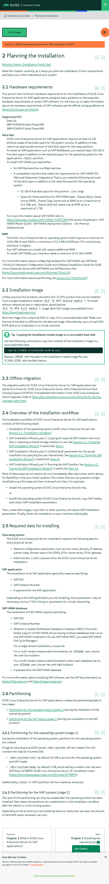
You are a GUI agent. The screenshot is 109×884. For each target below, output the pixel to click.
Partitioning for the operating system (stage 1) (36, 709)
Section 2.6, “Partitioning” (71, 278)
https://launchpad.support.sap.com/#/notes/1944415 (36, 272)
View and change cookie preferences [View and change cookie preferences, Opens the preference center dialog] (54, 875)
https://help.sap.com (14, 681)
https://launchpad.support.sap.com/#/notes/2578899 (43, 774)
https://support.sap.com (47, 681)
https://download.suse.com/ (19, 312)
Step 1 (60, 446)
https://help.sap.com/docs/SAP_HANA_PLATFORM (37, 219)
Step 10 (55, 459)
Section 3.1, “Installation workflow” (30, 433)
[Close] (105, 857)
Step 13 (73, 468)
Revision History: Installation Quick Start (26, 64)
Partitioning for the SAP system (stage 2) (33, 719)
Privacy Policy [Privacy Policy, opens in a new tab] (36, 864)
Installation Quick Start (18, 15)
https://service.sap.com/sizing (20, 109)
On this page (14, 32)
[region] (54, 868)
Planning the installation (46, 15)
